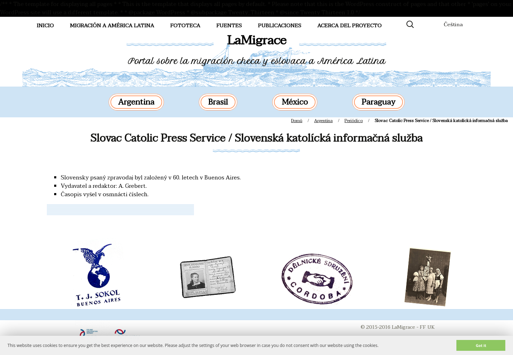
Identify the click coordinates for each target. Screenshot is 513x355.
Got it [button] (481, 345)
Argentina (136, 102)
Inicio (45, 25)
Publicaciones (279, 25)
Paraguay (378, 102)
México (295, 102)
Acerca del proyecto (349, 25)
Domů (296, 120)
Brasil (218, 102)
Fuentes (229, 25)
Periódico (354, 120)
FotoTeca (185, 25)
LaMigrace (256, 40)
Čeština (453, 24)
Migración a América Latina (112, 25)
